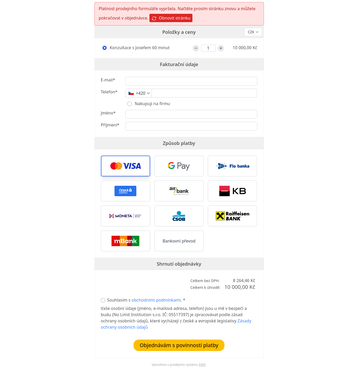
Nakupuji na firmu (152, 103)
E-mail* (108, 80)
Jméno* (108, 113)
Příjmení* (110, 125)
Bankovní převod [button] (179, 241)
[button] (125, 166)
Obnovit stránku (170, 18)
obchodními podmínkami (156, 300)
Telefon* (109, 92)
